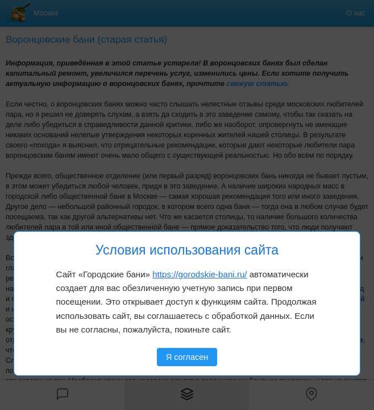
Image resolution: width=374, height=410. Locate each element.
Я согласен (187, 357)
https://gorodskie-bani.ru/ (199, 274)
